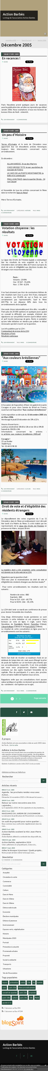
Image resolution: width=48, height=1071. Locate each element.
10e (28, 982)
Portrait (6, 942)
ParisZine (35, 624)
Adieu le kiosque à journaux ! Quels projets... (22, 850)
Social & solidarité (9, 960)
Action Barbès (13, 14)
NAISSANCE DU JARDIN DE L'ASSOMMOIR (21, 813)
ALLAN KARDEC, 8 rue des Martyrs (22, 164)
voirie (23, 982)
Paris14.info (30, 626)
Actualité (6, 873)
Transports (7, 964)
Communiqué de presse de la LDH (15, 331)
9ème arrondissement (26, 988)
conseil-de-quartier (10, 993)
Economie (6, 912)
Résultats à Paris (8, 333)
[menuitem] (13, 40)
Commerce (7, 881)
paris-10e (12, 988)
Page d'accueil (26, 40)
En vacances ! (11, 58)
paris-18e (6, 998)
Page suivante (40, 698)
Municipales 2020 (9, 938)
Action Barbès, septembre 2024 (16, 842)
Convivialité (7, 886)
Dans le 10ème (8, 899)
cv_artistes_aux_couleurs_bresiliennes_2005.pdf (21, 434)
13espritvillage (7, 626)
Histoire (6, 934)
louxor (5, 982)
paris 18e (23, 998)
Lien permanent (7, 119)
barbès (39, 982)
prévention (14, 982)
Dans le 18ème (8, 903)
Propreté (6, 956)
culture (15, 998)
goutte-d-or (7, 1003)
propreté (32, 993)
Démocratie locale (9, 908)
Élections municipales (11, 916)
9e (34, 982)
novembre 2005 (11, 40)
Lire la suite (14, 745)
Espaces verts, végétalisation (13, 929)
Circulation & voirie (10, 877)
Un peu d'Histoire (14, 134)
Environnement (8, 925)
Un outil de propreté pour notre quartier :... (21, 821)
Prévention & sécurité (11, 947)
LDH (32, 260)
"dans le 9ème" (22, 193)
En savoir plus (28, 1069)
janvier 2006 (42, 40)
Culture (5, 890)
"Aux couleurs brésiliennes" (21, 357)
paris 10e (22, 993)
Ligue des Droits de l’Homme (31, 526)
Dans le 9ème (8, 894)
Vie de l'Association (10, 973)
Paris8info (18, 624)
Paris (37, 998)
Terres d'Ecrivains (9, 144)
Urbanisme (7, 969)
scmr (4, 988)
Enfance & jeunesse (10, 921)
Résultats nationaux (9, 336)
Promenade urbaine (10, 951)
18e (31, 998)
